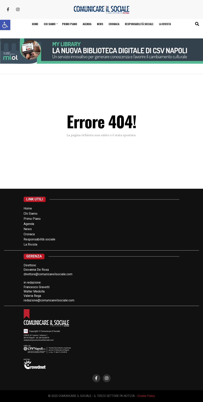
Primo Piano (69, 24)
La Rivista (165, 24)
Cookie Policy (146, 396)
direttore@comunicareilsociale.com (48, 274)
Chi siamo (50, 24)
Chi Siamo (30, 213)
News (100, 24)
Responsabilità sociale (139, 24)
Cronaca (114, 24)
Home (35, 24)
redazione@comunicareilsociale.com (49, 300)
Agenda (87, 24)
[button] (5, 25)
